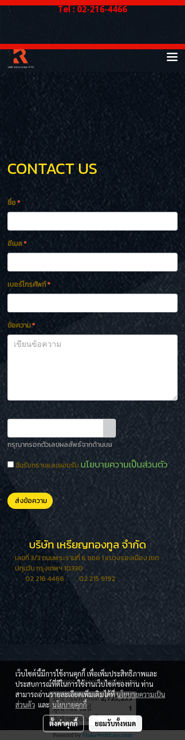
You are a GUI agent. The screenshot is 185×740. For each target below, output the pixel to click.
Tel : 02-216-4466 (92, 9)
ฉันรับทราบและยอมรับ (87, 464)
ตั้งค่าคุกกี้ (63, 723)
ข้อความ (21, 325)
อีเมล (17, 243)
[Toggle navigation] (172, 57)
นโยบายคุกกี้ (69, 704)
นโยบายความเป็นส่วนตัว (124, 464)
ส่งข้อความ (30, 501)
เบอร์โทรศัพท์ (28, 284)
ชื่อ (13, 203)
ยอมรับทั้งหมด (115, 723)
